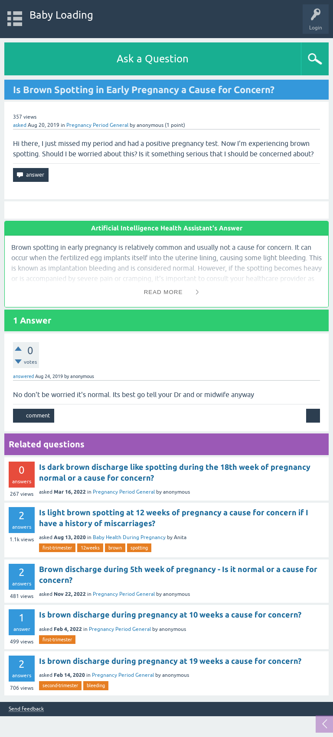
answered (23, 376)
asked (19, 125)
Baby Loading (61, 15)
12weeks (90, 547)
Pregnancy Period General (97, 125)
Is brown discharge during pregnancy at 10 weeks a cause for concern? (170, 614)
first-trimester (57, 547)
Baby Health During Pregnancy (129, 537)
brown (115, 547)
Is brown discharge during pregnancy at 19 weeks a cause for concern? (170, 660)
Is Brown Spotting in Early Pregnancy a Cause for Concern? (143, 89)
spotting (139, 547)
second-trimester (60, 685)
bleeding (96, 685)
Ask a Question (153, 59)
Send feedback (26, 709)
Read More (163, 292)
